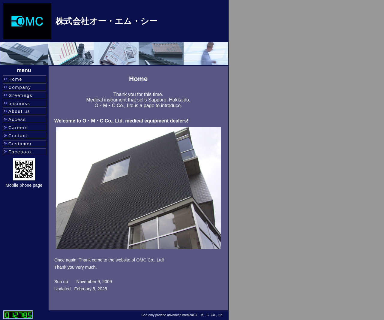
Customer (20, 143)
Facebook (20, 151)
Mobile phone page (24, 185)
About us (19, 111)
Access (17, 119)
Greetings (20, 95)
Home (15, 79)
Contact (18, 135)
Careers (18, 127)
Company (19, 87)
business (19, 103)
